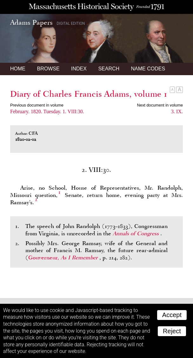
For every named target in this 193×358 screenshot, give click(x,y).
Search (108, 68)
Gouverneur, (63, 257)
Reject (172, 331)
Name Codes (148, 68)
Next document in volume (160, 105)
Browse (48, 68)
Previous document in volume (36, 105)
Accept (172, 314)
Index (79, 68)
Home (17, 68)
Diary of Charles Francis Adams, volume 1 (88, 94)
